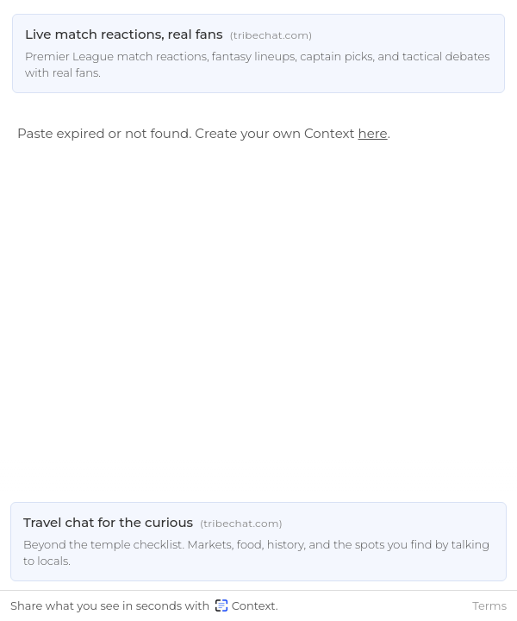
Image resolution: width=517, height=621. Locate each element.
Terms (489, 605)
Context (245, 605)
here (373, 133)
